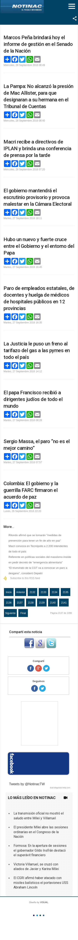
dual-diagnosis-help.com (60, 788)
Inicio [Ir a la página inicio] (9, 592)
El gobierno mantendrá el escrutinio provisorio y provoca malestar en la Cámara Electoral (38, 197)
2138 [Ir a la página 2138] (31, 602)
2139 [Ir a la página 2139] (42, 602)
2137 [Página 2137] (20, 602)
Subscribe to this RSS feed (25, 578)
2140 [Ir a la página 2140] (53, 602)
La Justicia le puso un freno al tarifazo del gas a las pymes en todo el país (37, 350)
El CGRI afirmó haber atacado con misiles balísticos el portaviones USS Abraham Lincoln (41, 882)
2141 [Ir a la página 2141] (64, 602)
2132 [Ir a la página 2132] (32, 592)
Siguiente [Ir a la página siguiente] (10, 613)
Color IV (43, 915)
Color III (40, 915)
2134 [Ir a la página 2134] (54, 592)
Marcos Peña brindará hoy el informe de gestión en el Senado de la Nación (38, 44)
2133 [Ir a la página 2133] (43, 592)
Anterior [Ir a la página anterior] (20, 592)
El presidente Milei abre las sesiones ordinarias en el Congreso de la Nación (41, 832)
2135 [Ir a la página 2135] (65, 592)
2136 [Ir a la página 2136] (9, 602)
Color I (34, 915)
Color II (37, 915)
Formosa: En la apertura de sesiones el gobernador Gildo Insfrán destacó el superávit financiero (40, 850)
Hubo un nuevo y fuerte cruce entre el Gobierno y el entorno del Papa (39, 246)
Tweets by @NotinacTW (27, 784)
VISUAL (44, 902)
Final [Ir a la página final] (23, 613)
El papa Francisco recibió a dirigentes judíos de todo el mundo (33, 399)
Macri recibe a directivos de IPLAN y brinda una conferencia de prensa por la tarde (37, 148)
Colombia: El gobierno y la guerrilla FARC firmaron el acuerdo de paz (31, 490)
